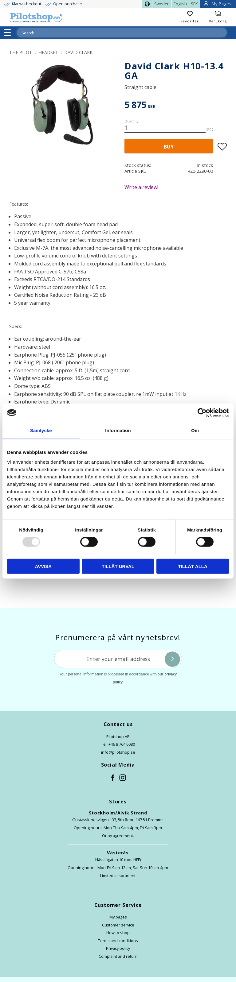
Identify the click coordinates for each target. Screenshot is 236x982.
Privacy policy (118, 948)
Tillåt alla (192, 566)
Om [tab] (195, 430)
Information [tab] (118, 430)
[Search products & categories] (114, 33)
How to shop (118, 932)
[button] (9, 32)
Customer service (118, 925)
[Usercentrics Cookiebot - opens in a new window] (202, 412)
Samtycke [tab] (41, 430)
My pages (118, 917)
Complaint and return (118, 956)
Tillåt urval (118, 566)
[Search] (222, 32)
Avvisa (43, 566)
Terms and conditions (118, 940)
